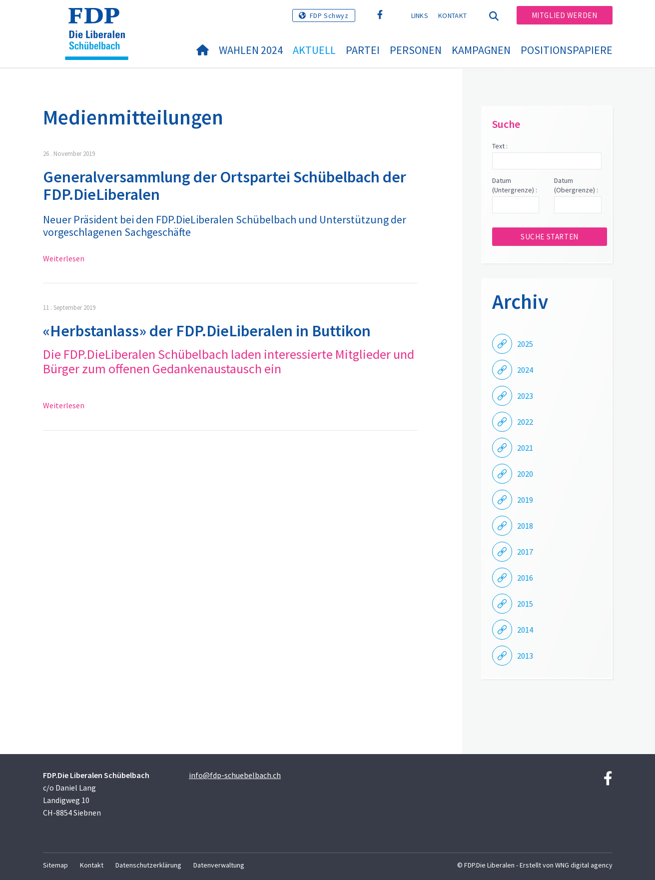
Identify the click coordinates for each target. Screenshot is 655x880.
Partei (363, 50)
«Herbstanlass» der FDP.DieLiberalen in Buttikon (207, 331)
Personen (416, 50)
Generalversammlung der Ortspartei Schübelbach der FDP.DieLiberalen (224, 185)
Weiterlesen (63, 258)
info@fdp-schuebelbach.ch (235, 775)
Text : (500, 145)
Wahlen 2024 (251, 50)
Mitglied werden (565, 15)
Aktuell (314, 50)
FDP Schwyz (329, 15)
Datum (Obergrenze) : (576, 185)
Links (420, 15)
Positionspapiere (567, 50)
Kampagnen (481, 50)
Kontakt (452, 15)
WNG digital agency (584, 865)
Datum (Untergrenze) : (514, 185)
